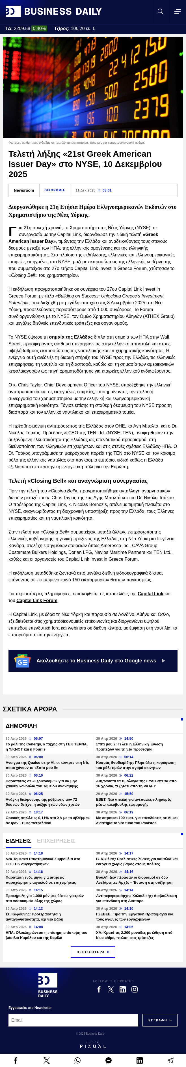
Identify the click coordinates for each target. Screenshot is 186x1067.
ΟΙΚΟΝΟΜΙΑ (55, 190)
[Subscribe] (157, 1020)
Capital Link (150, 593)
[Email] (73, 1020)
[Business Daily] (47, 985)
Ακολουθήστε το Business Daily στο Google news (89, 661)
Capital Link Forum (36, 600)
